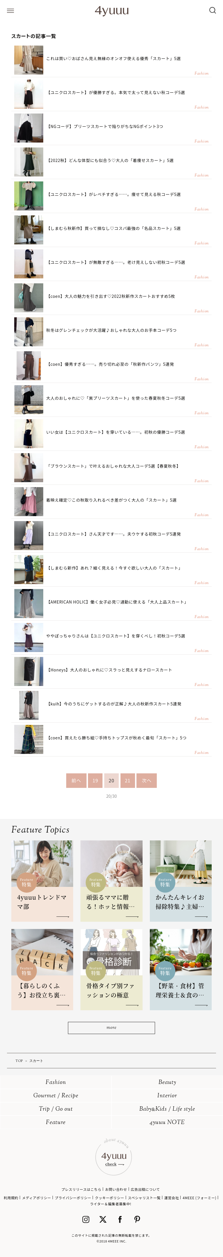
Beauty (167, 1082)
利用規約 (11, 1197)
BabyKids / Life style (167, 1109)
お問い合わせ (116, 1189)
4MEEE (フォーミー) (199, 1197)
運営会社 (171, 1197)
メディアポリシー (36, 1197)
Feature (56, 1123)
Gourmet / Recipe (55, 1096)
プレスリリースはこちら (81, 1189)
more (111, 1027)
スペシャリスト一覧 (144, 1197)
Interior (167, 1096)
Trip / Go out (56, 1109)
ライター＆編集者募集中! (111, 1203)
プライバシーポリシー (73, 1197)
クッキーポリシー (109, 1197)
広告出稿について (145, 1189)
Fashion (56, 1082)
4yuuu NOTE (167, 1123)
